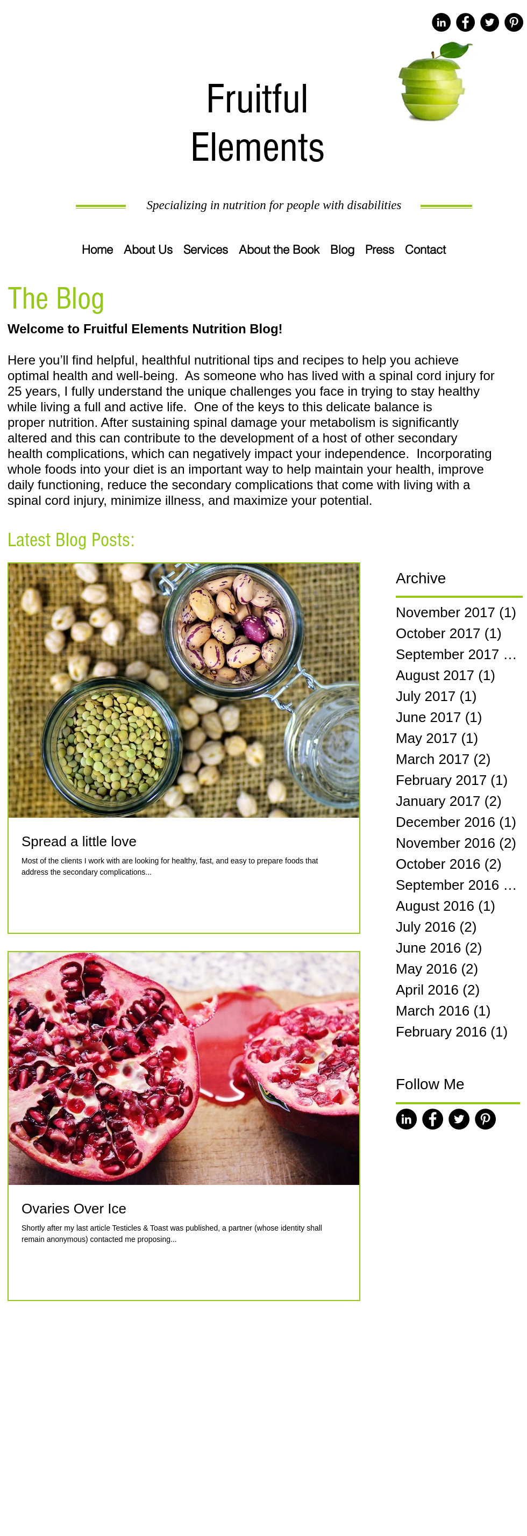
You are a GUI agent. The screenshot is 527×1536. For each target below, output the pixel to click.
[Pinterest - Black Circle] (513, 22)
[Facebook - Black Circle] (465, 22)
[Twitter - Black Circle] (489, 22)
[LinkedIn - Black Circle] (441, 22)
